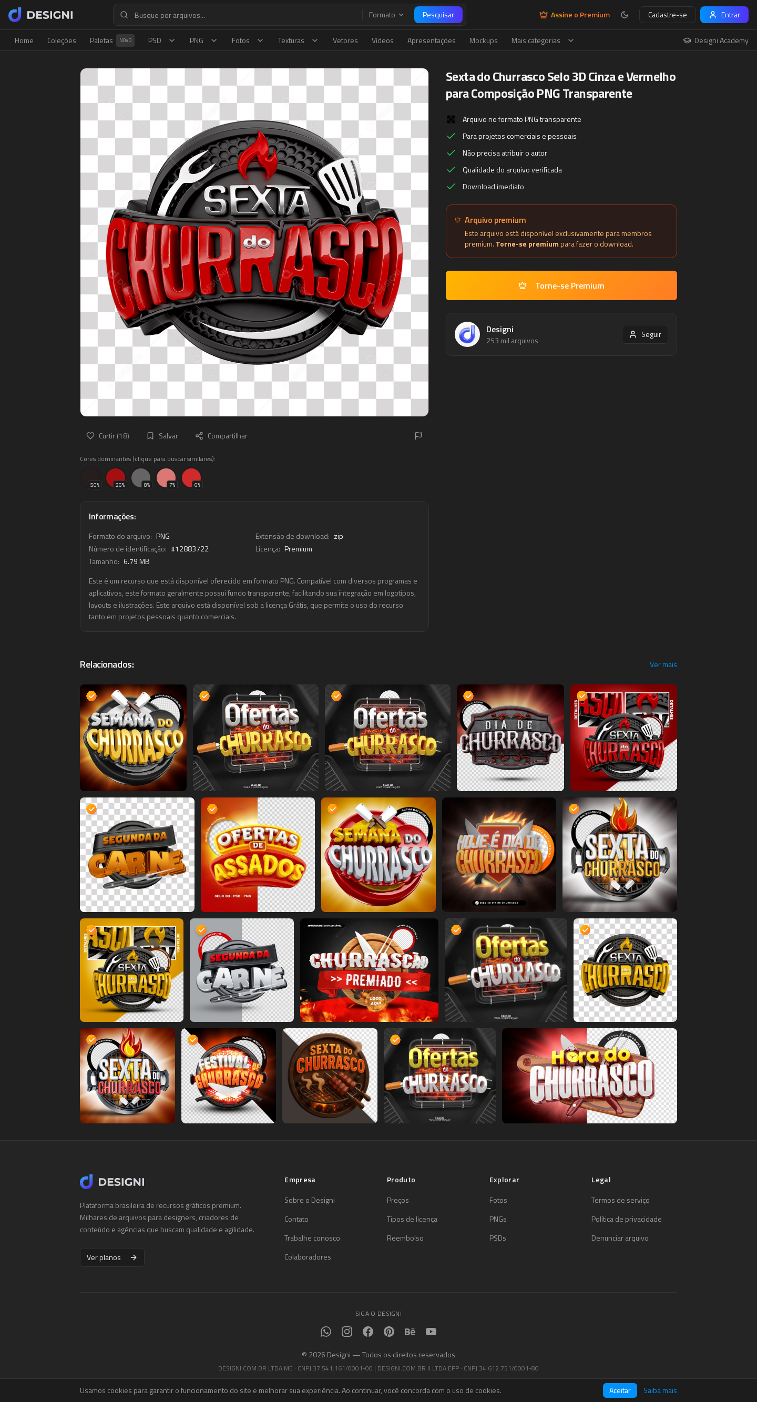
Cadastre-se (667, 14)
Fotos (248, 40)
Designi (500, 329)
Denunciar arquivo (620, 1238)
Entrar (724, 14)
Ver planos (112, 1257)
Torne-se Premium (561, 285)
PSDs (497, 1238)
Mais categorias (543, 40)
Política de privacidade (626, 1219)
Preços (398, 1200)
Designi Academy (716, 40)
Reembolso (405, 1238)
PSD (162, 40)
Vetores (345, 40)
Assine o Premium (574, 14)
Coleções (61, 40)
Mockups (483, 40)
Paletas (112, 40)
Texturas (298, 40)
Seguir (645, 334)
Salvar (162, 435)
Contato (296, 1219)
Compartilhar (221, 435)
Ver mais (663, 664)
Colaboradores (307, 1257)
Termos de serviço (620, 1200)
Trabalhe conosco (312, 1238)
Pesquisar (438, 14)
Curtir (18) (107, 435)
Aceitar (620, 1390)
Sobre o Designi (309, 1200)
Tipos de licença (412, 1219)
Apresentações (431, 40)
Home (24, 40)
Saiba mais (660, 1390)
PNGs (498, 1219)
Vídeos (383, 40)
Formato (387, 14)
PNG (204, 40)
